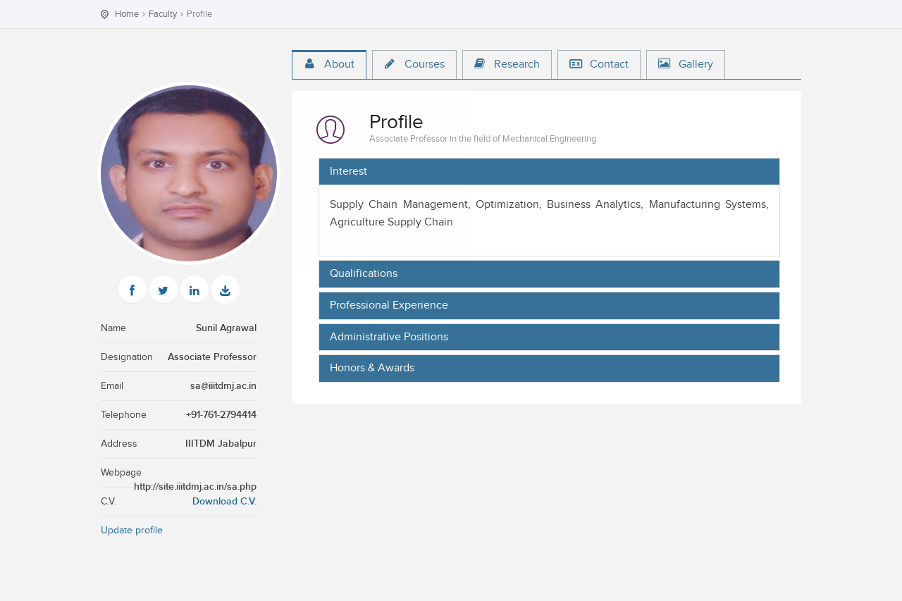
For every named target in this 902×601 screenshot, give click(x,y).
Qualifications (363, 274)
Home (127, 14)
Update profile (132, 530)
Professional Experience (389, 305)
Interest (348, 172)
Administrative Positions (389, 337)
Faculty (163, 14)
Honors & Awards (372, 368)
